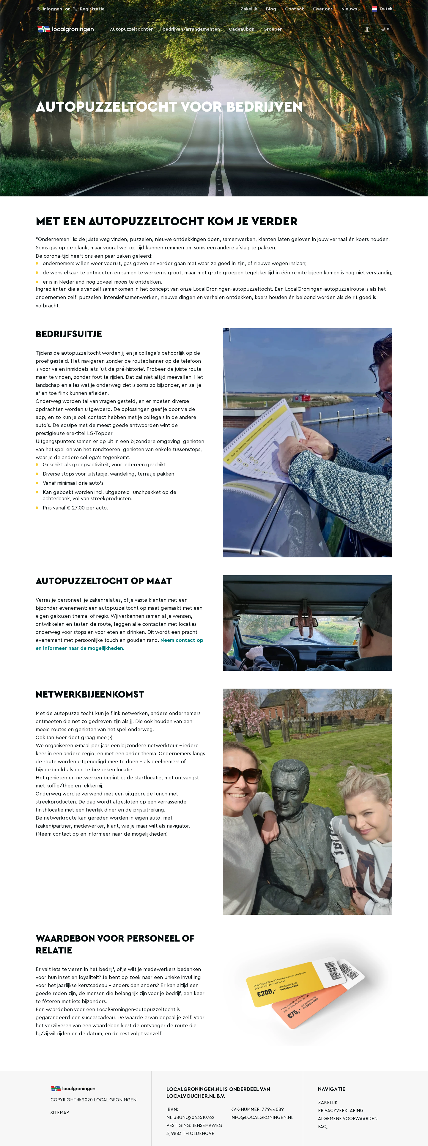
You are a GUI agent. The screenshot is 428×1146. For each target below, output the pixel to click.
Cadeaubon (241, 29)
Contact (294, 9)
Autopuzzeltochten (132, 29)
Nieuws (349, 9)
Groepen (273, 29)
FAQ (322, 1127)
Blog (271, 9)
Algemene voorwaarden (347, 1119)
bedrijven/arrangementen (191, 29)
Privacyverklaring (341, 1111)
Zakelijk (248, 9)
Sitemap (60, 1113)
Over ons (323, 9)
